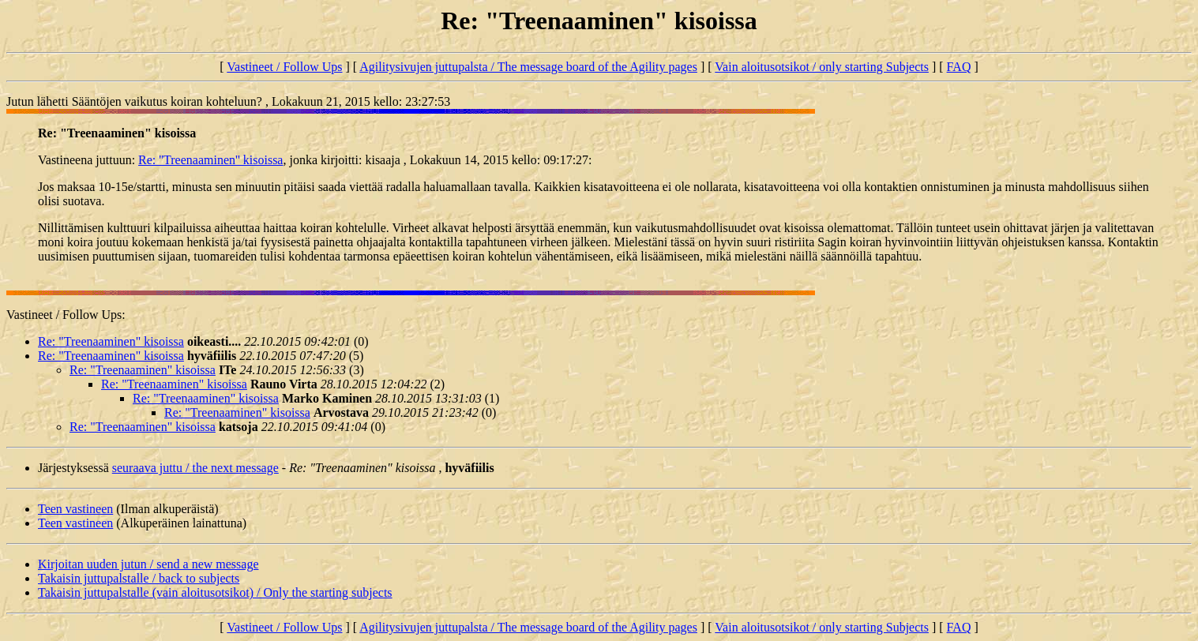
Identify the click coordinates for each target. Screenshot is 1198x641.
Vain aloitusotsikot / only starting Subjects (822, 66)
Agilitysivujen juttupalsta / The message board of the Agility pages (528, 66)
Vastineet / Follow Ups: (66, 314)
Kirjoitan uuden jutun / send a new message (148, 564)
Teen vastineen (75, 508)
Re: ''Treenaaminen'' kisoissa (210, 160)
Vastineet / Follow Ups (284, 66)
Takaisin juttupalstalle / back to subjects (138, 578)
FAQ (959, 66)
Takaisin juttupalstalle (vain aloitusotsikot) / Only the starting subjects (215, 592)
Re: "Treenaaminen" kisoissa (111, 341)
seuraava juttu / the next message (195, 467)
